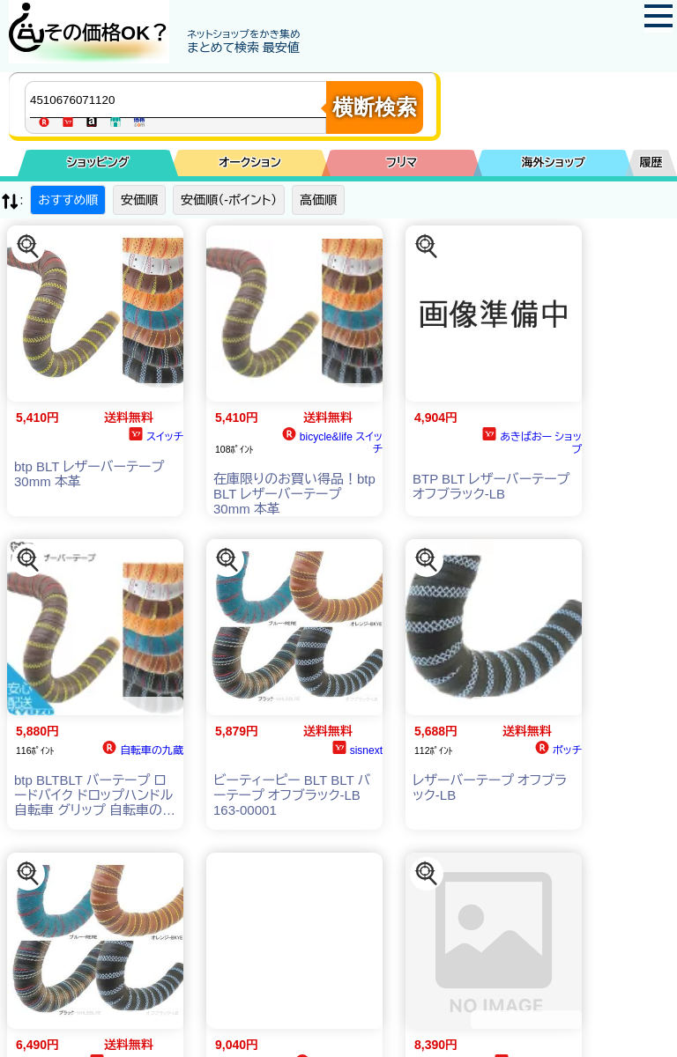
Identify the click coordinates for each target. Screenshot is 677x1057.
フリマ (401, 162)
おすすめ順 (68, 200)
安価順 (139, 200)
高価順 (318, 200)
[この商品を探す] (28, 246)
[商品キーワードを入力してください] (180, 99)
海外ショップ (553, 162)
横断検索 (374, 107)
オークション (250, 162)
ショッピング (98, 162)
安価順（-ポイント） (229, 200)
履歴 (651, 162)
